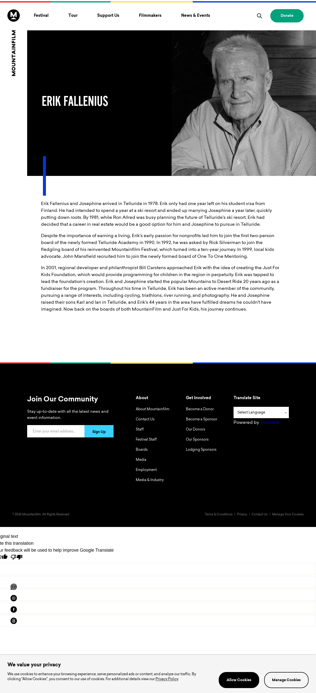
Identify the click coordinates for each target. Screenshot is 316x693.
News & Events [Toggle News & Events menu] (195, 16)
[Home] (13, 42)
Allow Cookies (239, 680)
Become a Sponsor (201, 419)
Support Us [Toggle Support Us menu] (108, 16)
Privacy (242, 514)
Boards (142, 450)
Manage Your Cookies (288, 514)
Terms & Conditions (219, 514)
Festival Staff (146, 440)
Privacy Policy (167, 679)
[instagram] (13, 598)
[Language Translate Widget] (261, 412)
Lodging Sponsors (201, 450)
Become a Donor (200, 409)
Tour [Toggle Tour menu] (73, 16)
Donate (287, 16)
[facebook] (13, 609)
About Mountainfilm (152, 409)
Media (141, 460)
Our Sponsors (197, 440)
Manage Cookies (286, 680)
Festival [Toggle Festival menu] (41, 16)
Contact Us (145, 419)
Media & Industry (150, 480)
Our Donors (195, 429)
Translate (269, 423)
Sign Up (99, 432)
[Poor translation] (16, 557)
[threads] (13, 621)
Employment (146, 470)
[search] (259, 16)
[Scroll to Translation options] (13, 587)
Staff (140, 429)
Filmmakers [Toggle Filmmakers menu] (150, 16)
